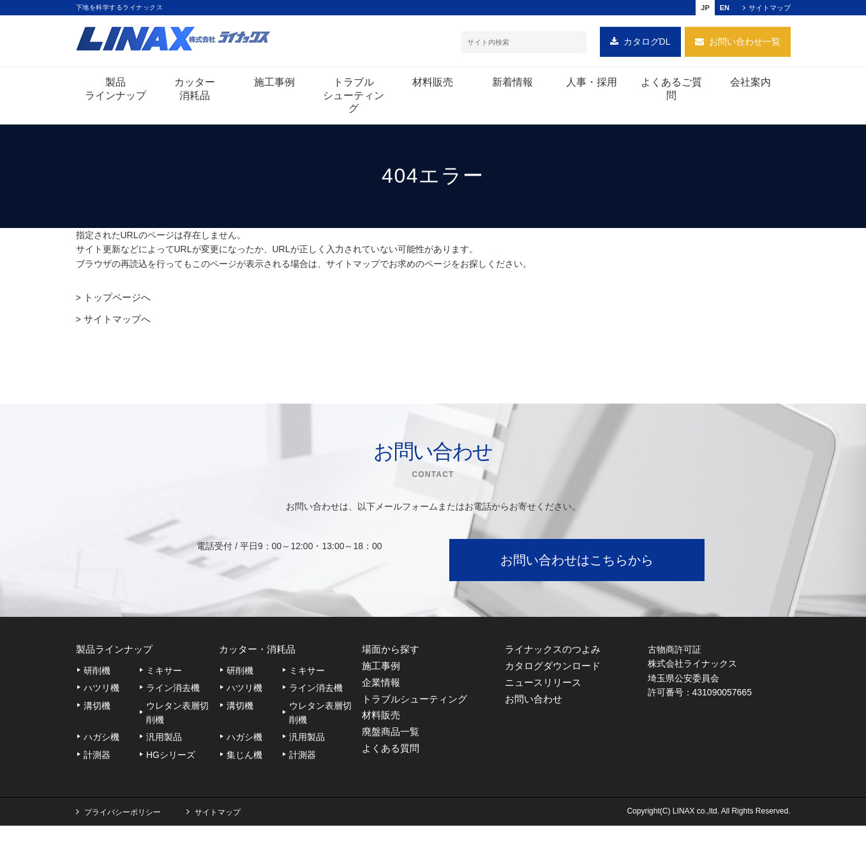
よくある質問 (392, 768)
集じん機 (244, 759)
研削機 (97, 674)
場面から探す (392, 651)
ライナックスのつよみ (556, 651)
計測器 (97, 759)
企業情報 (382, 690)
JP (705, 7)
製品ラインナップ (115, 92)
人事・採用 (591, 85)
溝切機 (97, 709)
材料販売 (432, 85)
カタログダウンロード (556, 670)
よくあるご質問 (671, 92)
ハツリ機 (101, 692)
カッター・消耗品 (260, 651)
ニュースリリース (545, 690)
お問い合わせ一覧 (744, 44)
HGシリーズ (170, 759)
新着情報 (512, 85)
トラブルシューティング (353, 98)
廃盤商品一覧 (392, 748)
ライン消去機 (173, 692)
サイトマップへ (115, 321)
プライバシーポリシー (122, 827)
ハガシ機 (101, 741)
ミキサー (164, 674)
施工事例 (274, 85)
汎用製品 (164, 741)
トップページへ (115, 300)
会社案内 (750, 85)
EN (724, 7)
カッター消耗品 (194, 92)
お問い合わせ (535, 709)
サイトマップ (770, 7)
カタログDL (647, 44)
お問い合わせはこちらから (576, 561)
